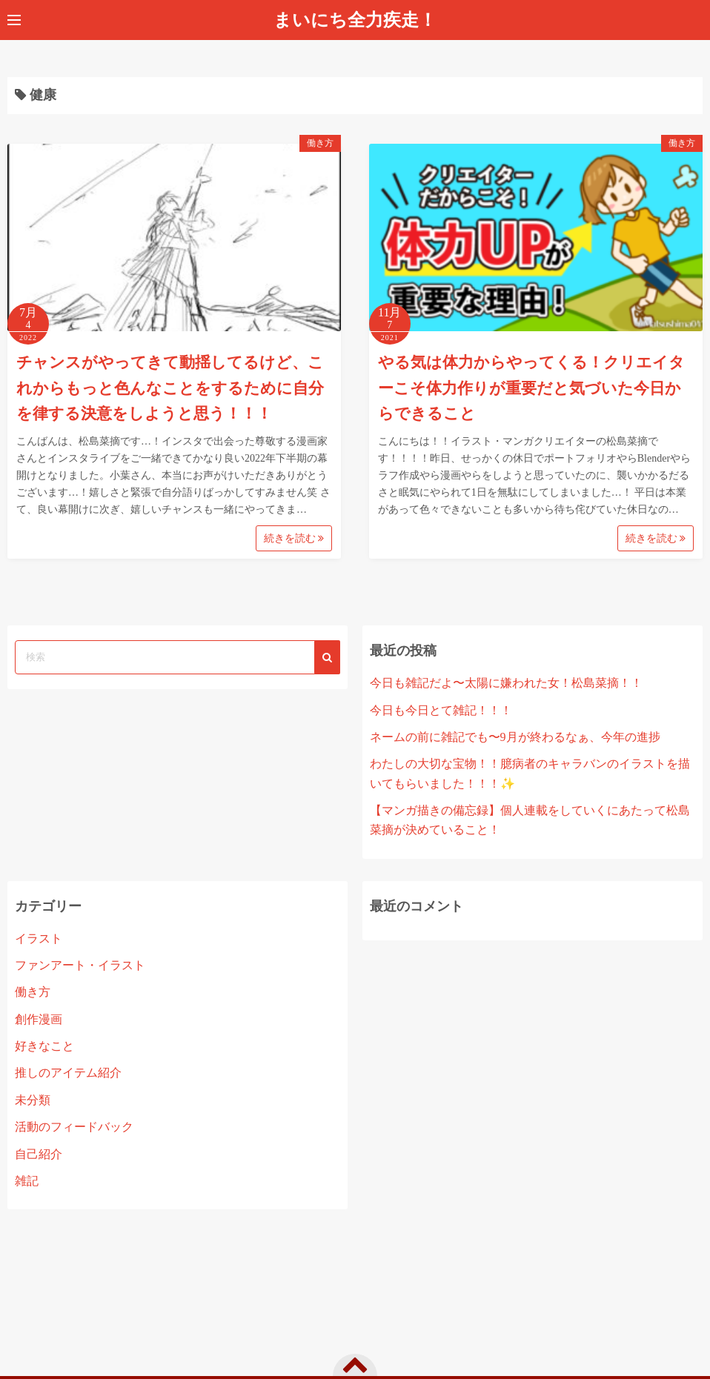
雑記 (27, 1180)
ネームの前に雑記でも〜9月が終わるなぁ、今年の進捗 (515, 737)
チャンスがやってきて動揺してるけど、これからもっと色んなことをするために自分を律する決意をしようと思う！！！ (170, 387)
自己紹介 (38, 1154)
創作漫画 (38, 1019)
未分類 (32, 1100)
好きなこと (44, 1046)
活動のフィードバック (74, 1126)
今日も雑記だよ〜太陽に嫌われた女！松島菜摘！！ (506, 683)
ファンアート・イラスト (80, 965)
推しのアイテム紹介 (68, 1072)
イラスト (38, 938)
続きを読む (294, 538)
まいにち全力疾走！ (355, 20)
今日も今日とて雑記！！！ (441, 710)
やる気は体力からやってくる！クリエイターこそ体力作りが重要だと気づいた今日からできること (531, 387)
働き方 (320, 143)
